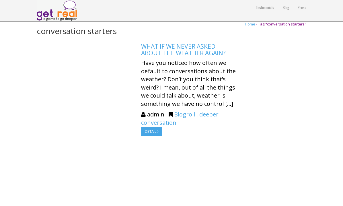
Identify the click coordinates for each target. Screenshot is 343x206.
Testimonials (265, 7)
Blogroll (184, 114)
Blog (286, 7)
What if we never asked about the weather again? (183, 49)
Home (250, 24)
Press (302, 7)
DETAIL (152, 131)
